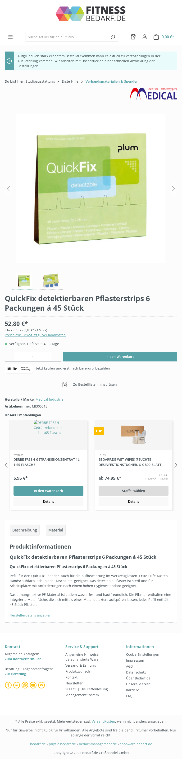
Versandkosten (103, 721)
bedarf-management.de (98, 744)
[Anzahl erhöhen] (56, 357)
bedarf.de (38, 744)
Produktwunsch (77, 671)
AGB (129, 666)
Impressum (135, 660)
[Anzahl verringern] (10, 357)
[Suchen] (112, 37)
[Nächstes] (173, 188)
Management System (82, 695)
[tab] (25, 530)
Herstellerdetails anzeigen (30, 615)
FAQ (129, 696)
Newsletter (74, 683)
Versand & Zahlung (80, 665)
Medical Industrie (50, 399)
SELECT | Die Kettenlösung (86, 689)
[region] (91, 199)
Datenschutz (136, 672)
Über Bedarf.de (138, 678)
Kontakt (71, 677)
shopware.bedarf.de (136, 744)
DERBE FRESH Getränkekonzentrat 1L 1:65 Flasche (47, 462)
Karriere (132, 690)
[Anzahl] (32, 357)
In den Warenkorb (120, 356)
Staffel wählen (133, 491)
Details (48, 501)
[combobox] (66, 37)
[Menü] (10, 37)
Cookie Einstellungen (142, 654)
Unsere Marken (138, 684)
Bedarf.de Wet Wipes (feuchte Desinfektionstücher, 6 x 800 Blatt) (130, 462)
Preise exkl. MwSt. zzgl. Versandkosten (35, 335)
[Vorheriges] (8, 188)
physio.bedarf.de (62, 744)
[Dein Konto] (144, 37)
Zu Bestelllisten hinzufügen (89, 383)
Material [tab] (55, 530)
